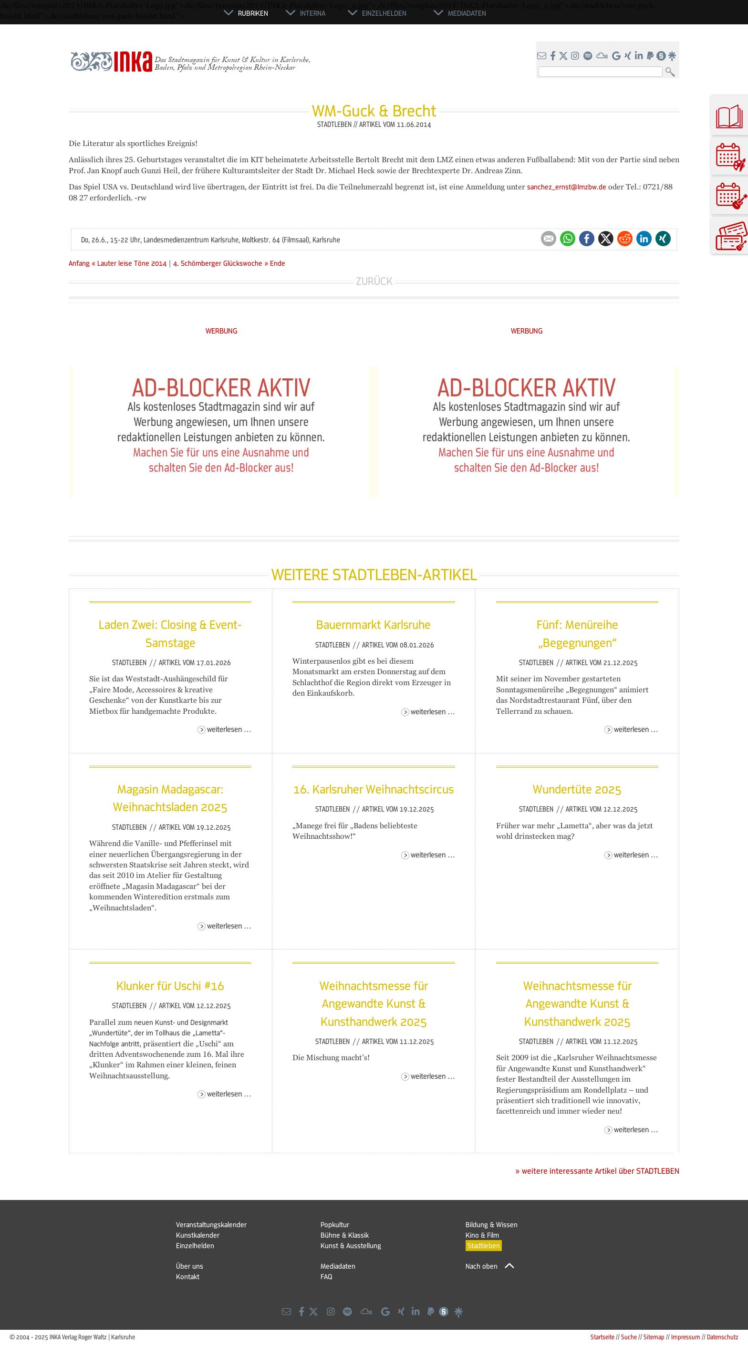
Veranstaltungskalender (211, 1224)
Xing (663, 238)
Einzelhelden (195, 1245)
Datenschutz (722, 1337)
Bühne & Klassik (345, 1235)
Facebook (586, 238)
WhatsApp (567, 238)
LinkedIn (644, 238)
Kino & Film (482, 1235)
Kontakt (187, 1276)
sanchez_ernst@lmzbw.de (566, 186)
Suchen (672, 72)
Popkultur (335, 1224)
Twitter (605, 238)
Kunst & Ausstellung (351, 1245)
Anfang (79, 263)
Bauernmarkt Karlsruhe (373, 624)
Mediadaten (338, 1266)
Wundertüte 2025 (577, 789)
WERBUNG (222, 330)
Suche (629, 1337)
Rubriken (253, 13)
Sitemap (654, 1337)
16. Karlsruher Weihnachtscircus (373, 789)
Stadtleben (130, 662)
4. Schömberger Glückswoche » (220, 263)
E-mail (548, 238)
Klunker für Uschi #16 (170, 985)
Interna (312, 13)
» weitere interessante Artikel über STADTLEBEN (597, 1171)
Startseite (602, 1337)
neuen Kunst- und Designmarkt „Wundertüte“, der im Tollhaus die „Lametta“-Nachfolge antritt (158, 1033)
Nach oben (482, 1266)
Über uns (189, 1266)
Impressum (685, 1337)
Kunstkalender (197, 1235)
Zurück (374, 280)
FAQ (326, 1276)
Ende (277, 263)
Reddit (625, 238)
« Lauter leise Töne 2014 (130, 263)
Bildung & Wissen (492, 1224)
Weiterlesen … (229, 728)
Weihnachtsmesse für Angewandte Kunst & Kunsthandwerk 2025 (374, 1003)
